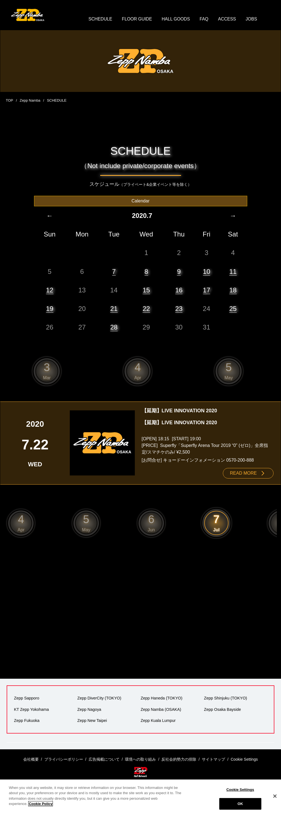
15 (146, 290)
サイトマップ (213, 759)
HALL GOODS (176, 19)
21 (114, 309)
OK (240, 804)
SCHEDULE (99, 19)
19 (49, 309)
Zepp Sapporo (26, 698)
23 (179, 309)
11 (233, 272)
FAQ (204, 19)
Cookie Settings (240, 790)
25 (233, 309)
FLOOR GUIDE (136, 19)
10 (206, 272)
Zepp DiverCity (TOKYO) (99, 698)
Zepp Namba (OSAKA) (161, 709)
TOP (9, 101)
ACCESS (227, 19)
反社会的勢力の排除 (178, 759)
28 (114, 327)
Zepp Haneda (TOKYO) (161, 698)
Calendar (140, 201)
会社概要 (31, 759)
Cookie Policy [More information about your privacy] (40, 804)
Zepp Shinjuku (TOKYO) (225, 698)
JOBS (252, 19)
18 (233, 290)
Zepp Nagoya (89, 709)
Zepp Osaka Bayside (222, 709)
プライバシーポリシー (63, 759)
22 (146, 309)
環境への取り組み (140, 759)
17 (206, 290)
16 (179, 290)
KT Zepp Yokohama (31, 709)
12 (49, 290)
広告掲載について (104, 759)
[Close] (275, 796)
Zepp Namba (30, 101)
